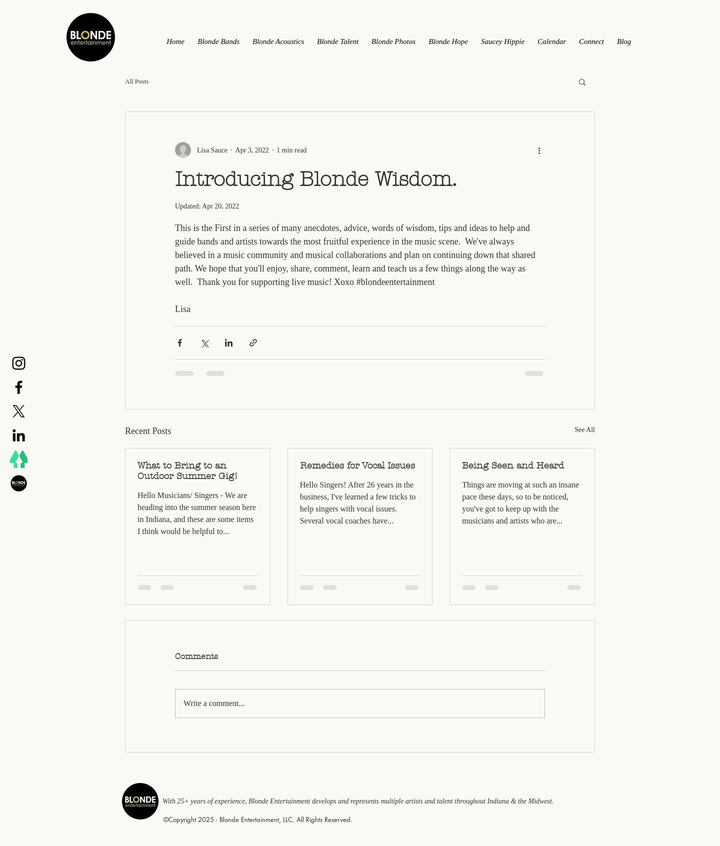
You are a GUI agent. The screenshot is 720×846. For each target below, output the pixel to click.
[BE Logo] (19, 483)
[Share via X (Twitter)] (204, 343)
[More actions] (539, 150)
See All (584, 430)
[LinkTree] (19, 459)
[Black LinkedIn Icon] (19, 435)
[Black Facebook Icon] (19, 387)
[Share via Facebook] (179, 343)
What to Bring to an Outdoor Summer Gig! (188, 471)
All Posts (136, 81)
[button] (582, 82)
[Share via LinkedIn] (229, 343)
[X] (19, 411)
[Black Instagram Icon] (19, 363)
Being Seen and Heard (513, 465)
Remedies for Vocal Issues (357, 465)
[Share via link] (253, 343)
